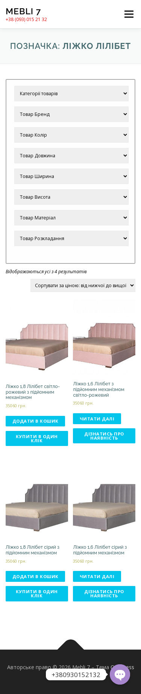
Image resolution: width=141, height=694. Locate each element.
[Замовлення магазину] (82, 285)
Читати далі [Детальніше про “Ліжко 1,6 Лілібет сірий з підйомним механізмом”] (97, 576)
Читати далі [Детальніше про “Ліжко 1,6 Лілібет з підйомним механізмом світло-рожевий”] (97, 419)
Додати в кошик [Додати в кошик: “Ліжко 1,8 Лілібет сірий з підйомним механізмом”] (35, 576)
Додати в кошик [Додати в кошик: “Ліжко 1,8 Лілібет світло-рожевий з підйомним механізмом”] (35, 421)
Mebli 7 (23, 11)
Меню (128, 14)
